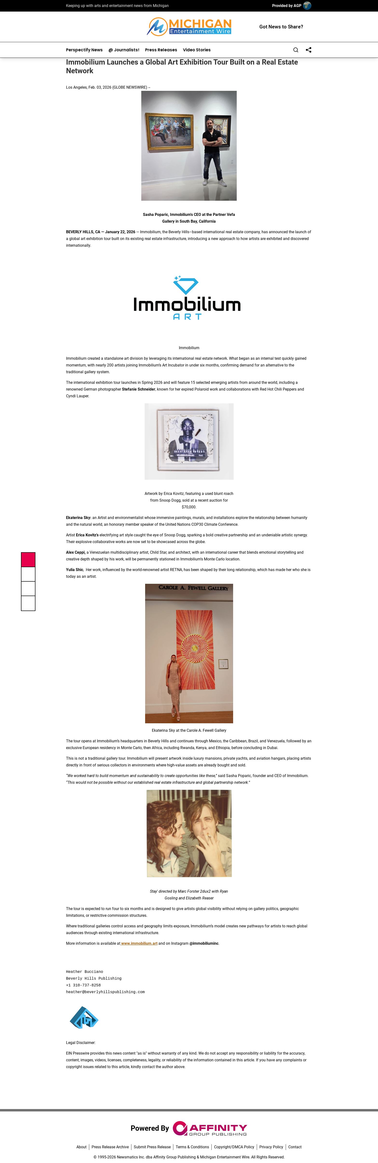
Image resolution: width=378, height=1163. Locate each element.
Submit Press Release (152, 1147)
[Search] (296, 49)
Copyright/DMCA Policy (234, 1147)
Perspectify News (84, 50)
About (81, 1147)
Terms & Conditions (192, 1147)
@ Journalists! (123, 50)
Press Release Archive (110, 1147)
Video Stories (197, 50)
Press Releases (161, 50)
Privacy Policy (271, 1147)
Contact (295, 1147)
